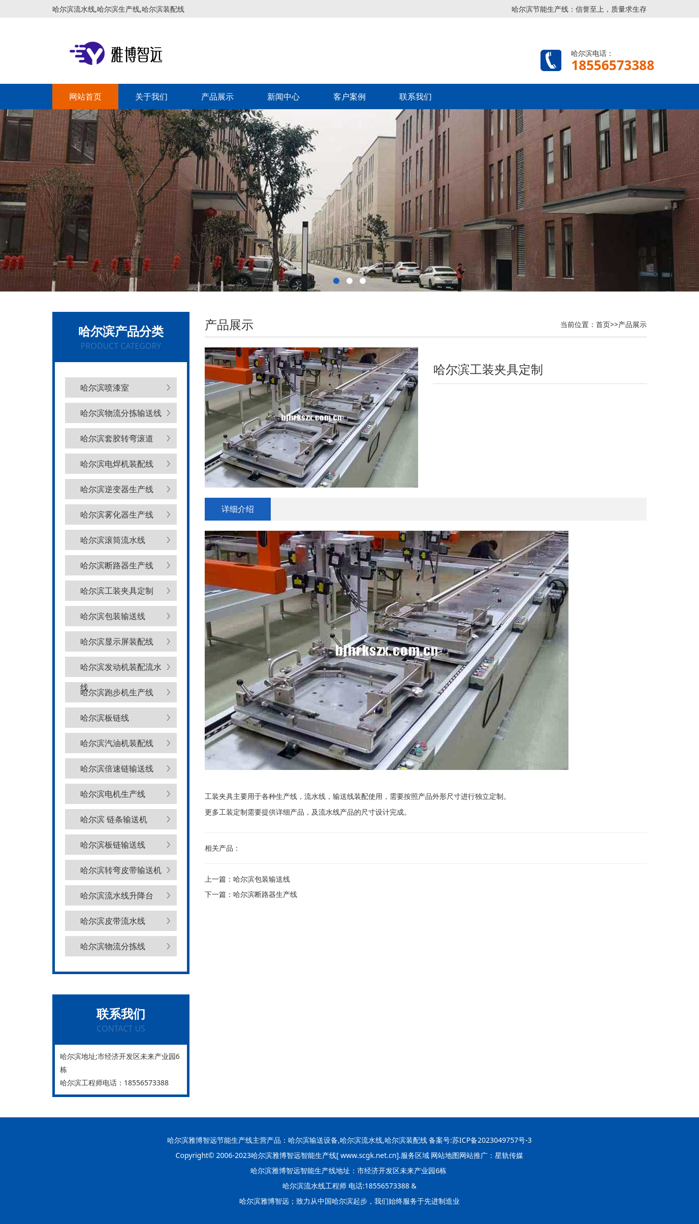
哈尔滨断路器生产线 (116, 565)
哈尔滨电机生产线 (112, 793)
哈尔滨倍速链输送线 (116, 768)
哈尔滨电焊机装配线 (116, 463)
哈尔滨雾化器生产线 (116, 514)
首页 (603, 324)
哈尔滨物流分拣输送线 (121, 412)
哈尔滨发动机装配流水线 (121, 669)
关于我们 (151, 96)
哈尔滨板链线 (104, 717)
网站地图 (445, 1155)
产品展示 (217, 96)
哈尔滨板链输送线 (112, 844)
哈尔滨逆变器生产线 (116, 489)
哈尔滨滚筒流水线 (112, 539)
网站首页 (85, 96)
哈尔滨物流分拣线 (112, 946)
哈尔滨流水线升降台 (116, 895)
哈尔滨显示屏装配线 (116, 641)
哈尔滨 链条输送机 (113, 819)
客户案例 (349, 96)
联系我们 (415, 96)
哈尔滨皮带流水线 (112, 920)
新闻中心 (283, 96)
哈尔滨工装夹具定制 (116, 590)
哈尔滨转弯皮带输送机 (121, 870)
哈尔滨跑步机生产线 (116, 692)
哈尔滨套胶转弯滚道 (116, 438)
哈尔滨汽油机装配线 (116, 743)
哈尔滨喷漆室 (104, 387)
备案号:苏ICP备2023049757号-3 (479, 1140)
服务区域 (416, 1155)
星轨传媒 (509, 1155)
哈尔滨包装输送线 (112, 616)
